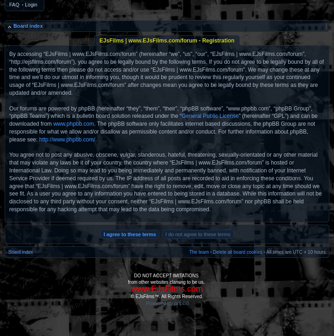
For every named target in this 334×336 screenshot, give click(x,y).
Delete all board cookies (237, 252)
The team (199, 252)
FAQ (14, 4)
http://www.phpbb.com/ (67, 139)
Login (31, 4)
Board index (28, 26)
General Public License (210, 116)
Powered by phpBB (167, 303)
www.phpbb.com (73, 124)
